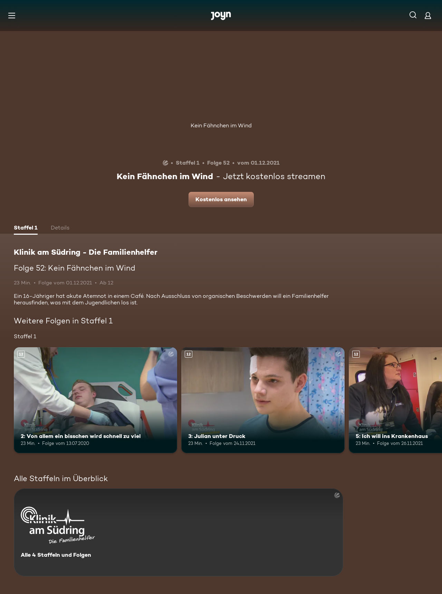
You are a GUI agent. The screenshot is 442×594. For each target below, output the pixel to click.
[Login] (428, 15)
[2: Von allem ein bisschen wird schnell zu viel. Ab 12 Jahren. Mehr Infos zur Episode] (95, 400)
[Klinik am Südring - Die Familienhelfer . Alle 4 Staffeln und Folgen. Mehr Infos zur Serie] (178, 532)
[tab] (25, 228)
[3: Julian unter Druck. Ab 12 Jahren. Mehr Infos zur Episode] (263, 400)
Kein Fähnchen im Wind (221, 125)
